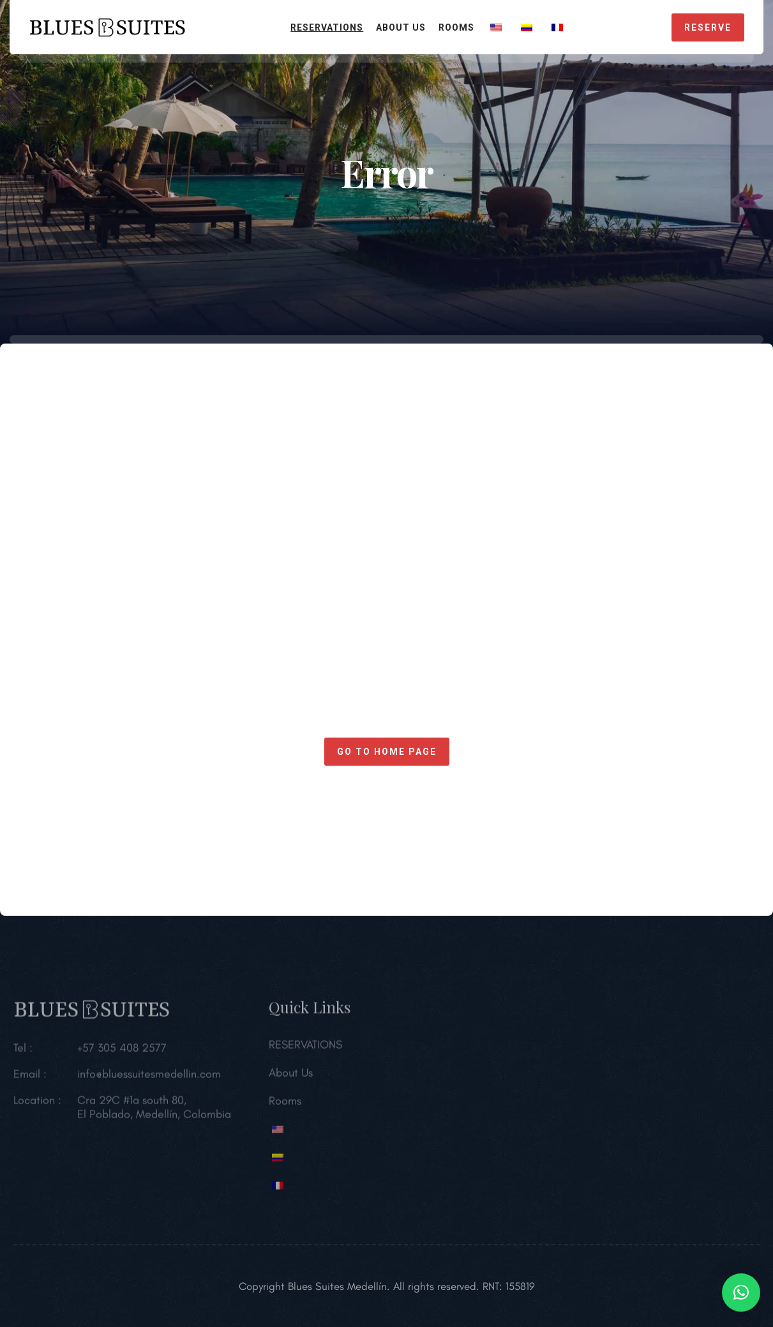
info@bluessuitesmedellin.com (149, 1077)
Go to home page (387, 752)
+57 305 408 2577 (122, 1051)
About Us (401, 27)
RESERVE (708, 27)
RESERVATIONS (326, 27)
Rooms (456, 27)
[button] (741, 1292)
